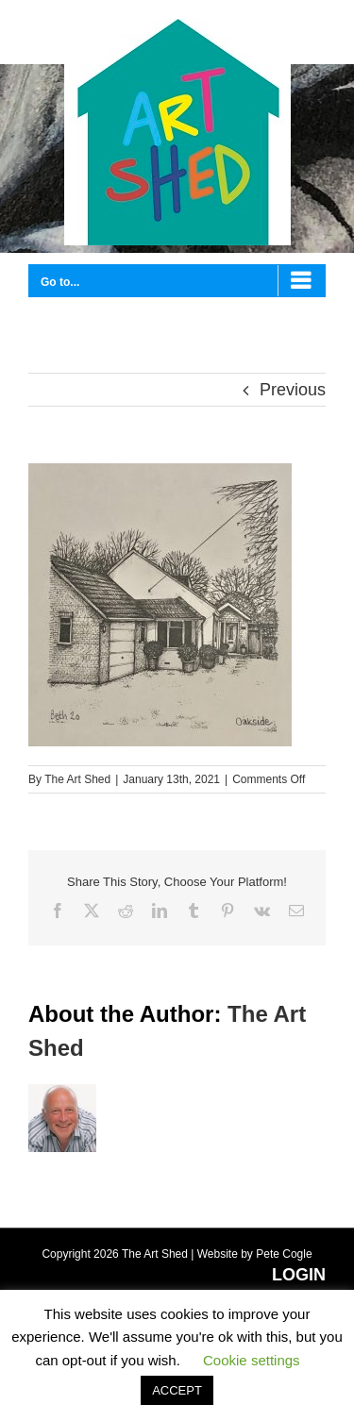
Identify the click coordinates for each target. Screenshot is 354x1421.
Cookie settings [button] (251, 1360)
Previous (293, 389)
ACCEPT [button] (177, 1390)
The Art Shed (77, 779)
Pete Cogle (284, 1254)
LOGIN (299, 1274)
